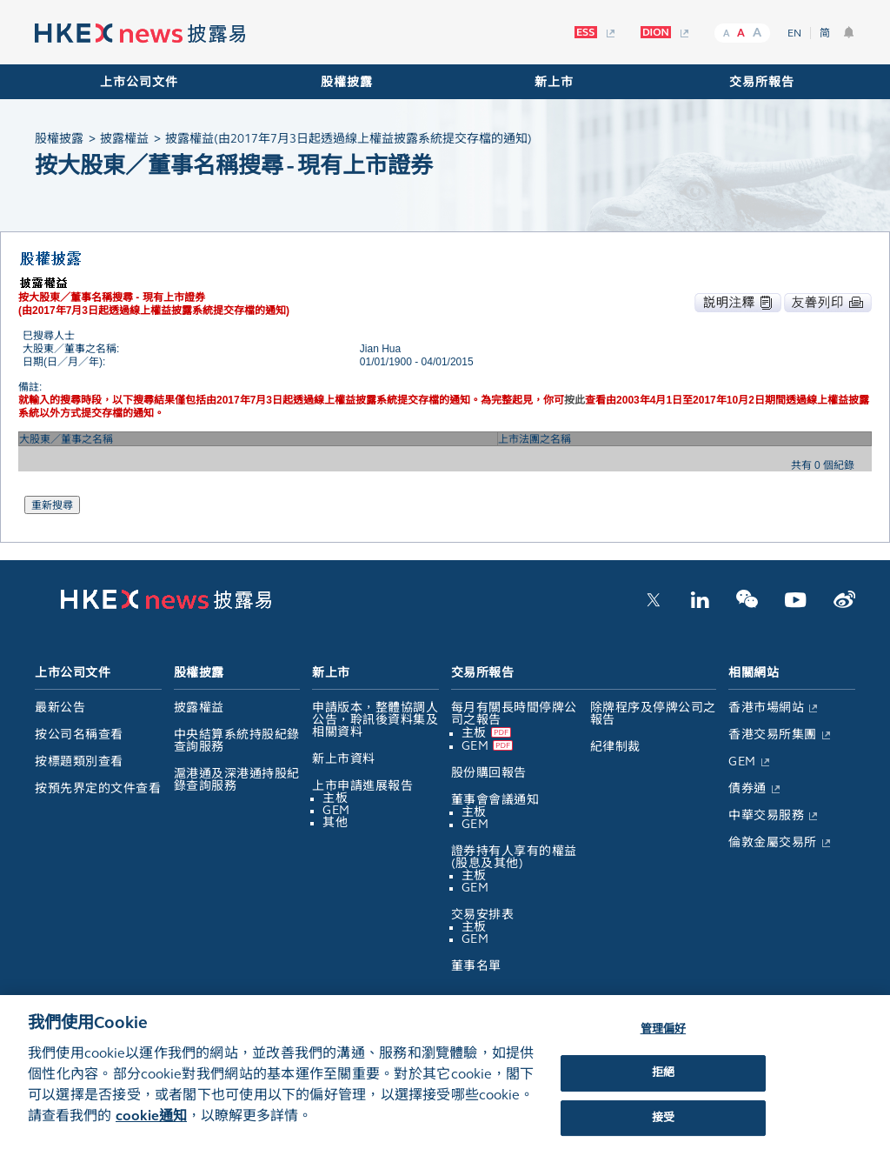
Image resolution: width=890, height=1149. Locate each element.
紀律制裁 (615, 746)
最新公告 (60, 707)
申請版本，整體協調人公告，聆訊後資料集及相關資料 (375, 719)
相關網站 (753, 672)
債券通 (747, 788)
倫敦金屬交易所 (772, 842)
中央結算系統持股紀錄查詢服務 (237, 740)
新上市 (554, 82)
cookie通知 (151, 1127)
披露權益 (199, 707)
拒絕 (663, 1084)
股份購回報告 (489, 772)
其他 (335, 822)
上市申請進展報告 (362, 785)
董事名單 (476, 966)
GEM (336, 810)
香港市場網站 (766, 707)
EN (794, 33)
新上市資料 (343, 759)
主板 (335, 798)
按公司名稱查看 (79, 734)
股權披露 (347, 82)
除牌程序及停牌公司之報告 (653, 713)
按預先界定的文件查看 (98, 788)
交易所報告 (761, 82)
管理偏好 (664, 1039)
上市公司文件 (139, 82)
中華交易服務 (766, 815)
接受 (663, 1129)
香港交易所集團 (772, 734)
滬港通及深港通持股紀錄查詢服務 (237, 779)
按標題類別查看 (79, 761)
